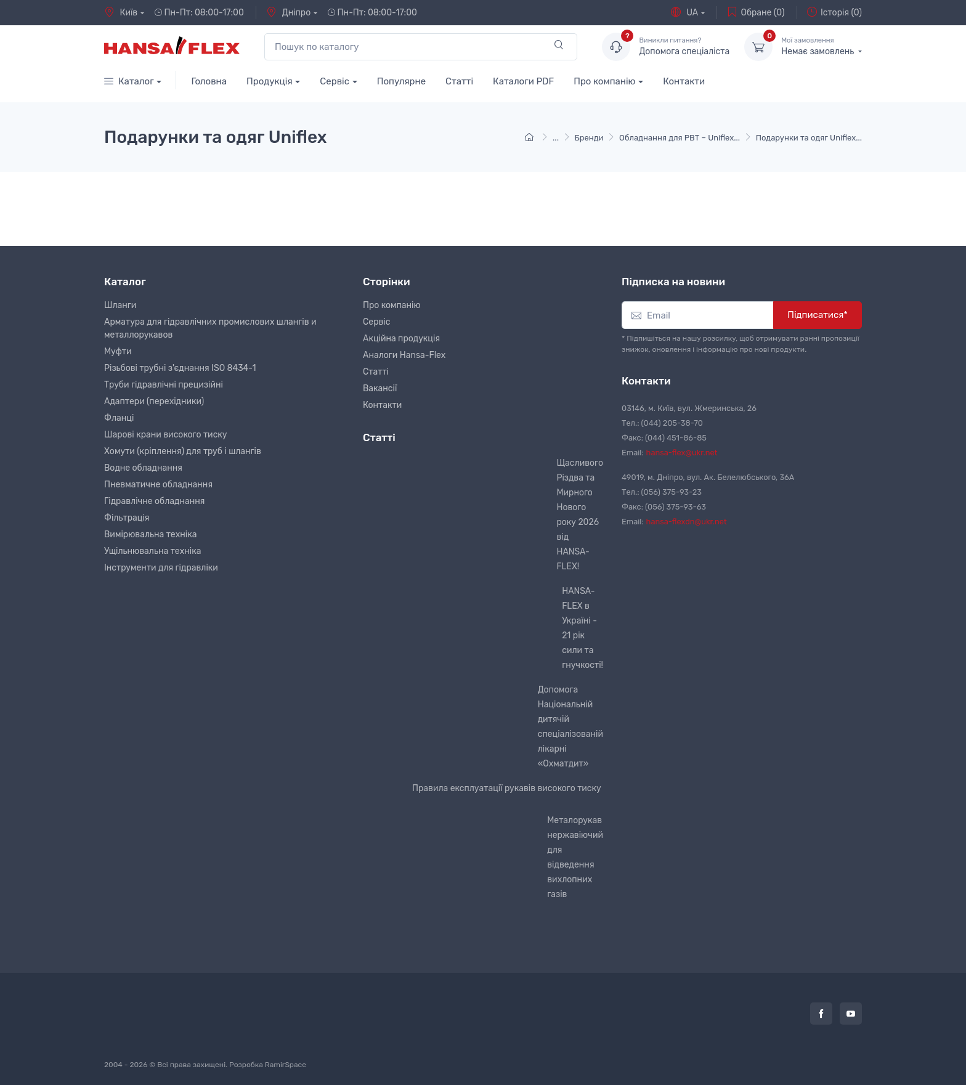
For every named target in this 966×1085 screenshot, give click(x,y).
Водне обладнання (143, 468)
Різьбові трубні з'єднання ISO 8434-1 (180, 368)
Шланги (120, 305)
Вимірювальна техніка (150, 534)
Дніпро (288, 12)
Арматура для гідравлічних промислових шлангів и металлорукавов (210, 328)
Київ (120, 12)
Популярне (401, 81)
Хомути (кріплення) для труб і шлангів (182, 451)
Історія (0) (834, 12)
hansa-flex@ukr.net (682, 452)
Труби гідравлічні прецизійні (163, 385)
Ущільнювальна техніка (152, 551)
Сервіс (334, 81)
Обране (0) (755, 12)
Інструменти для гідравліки (161, 568)
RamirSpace (285, 1064)
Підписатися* (817, 314)
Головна (209, 81)
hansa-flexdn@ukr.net (686, 521)
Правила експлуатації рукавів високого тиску (506, 788)
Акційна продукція (401, 338)
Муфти (118, 351)
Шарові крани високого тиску (165, 434)
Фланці (119, 418)
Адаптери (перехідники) (154, 401)
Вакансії (380, 388)
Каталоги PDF (523, 81)
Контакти (684, 81)
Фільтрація (126, 518)
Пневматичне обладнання (158, 484)
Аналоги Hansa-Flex (404, 355)
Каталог (129, 81)
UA (684, 12)
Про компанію (604, 81)
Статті (459, 81)
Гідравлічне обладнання (154, 501)
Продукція (269, 81)
